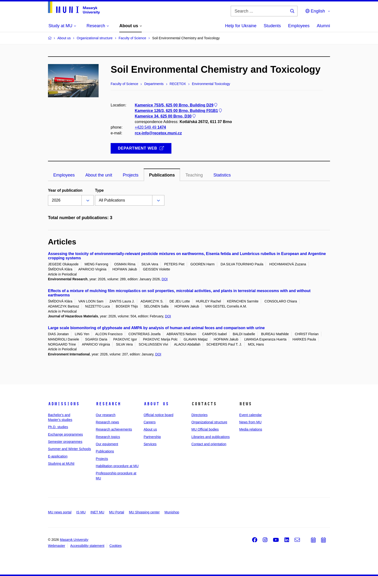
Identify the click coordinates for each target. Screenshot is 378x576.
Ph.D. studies (58, 427)
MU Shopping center (144, 512)
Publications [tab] (162, 175)
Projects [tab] (130, 175)
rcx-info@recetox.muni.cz (158, 133)
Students (272, 25)
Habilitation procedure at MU (117, 466)
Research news (107, 422)
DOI (165, 279)
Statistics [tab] (222, 175)
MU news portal (59, 512)
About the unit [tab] (98, 175)
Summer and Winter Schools (69, 449)
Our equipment (107, 444)
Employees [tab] (64, 175)
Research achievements (114, 429)
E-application (58, 456)
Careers (150, 422)
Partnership (152, 437)
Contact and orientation (208, 444)
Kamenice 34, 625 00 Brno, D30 (165, 116)
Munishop (171, 512)
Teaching (194, 175)
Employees (299, 25)
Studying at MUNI (61, 463)
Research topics (108, 437)
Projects (102, 459)
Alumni (323, 25)
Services (150, 444)
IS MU (81, 512)
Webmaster (56, 546)
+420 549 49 (150, 127)
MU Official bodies (205, 429)
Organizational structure (209, 422)
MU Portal (116, 512)
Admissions (63, 403)
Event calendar (250, 415)
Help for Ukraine (240, 25)
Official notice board (158, 415)
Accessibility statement (87, 546)
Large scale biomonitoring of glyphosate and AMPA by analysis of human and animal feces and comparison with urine (156, 328)
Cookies (115, 546)
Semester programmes (65, 442)
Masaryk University (74, 540)
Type (99, 190)
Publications (105, 451)
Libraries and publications (210, 437)
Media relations (250, 429)
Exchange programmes (65, 434)
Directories (199, 415)
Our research (105, 415)
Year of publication (65, 190)
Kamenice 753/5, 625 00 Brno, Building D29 (176, 105)
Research (108, 403)
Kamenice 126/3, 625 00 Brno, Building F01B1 (179, 111)
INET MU (97, 512)
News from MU (250, 422)
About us (156, 403)
